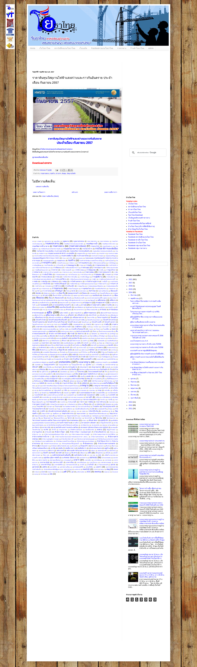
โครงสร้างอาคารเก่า (38, 324)
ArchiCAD (77, 469)
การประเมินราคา (111, 277)
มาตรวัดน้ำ (86, 388)
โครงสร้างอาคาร (110, 322)
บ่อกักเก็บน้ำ (95, 354)
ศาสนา (84, 420)
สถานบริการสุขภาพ (63, 423)
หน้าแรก (75, 192)
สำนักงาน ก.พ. (36, 434)
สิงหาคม (134, 385)
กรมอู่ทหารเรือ (81, 253)
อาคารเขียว (88, 460)
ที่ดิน (34, 350)
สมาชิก (46, 429)
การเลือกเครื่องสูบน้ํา (60, 284)
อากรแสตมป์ (67, 460)
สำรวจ (34, 446)
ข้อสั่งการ (54, 293)
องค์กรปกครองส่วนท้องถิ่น (61, 455)
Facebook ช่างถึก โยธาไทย (138, 240)
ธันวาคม (134, 295)
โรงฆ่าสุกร (49, 406)
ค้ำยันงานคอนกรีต (92, 309)
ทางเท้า (67, 347)
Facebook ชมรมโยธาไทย (102, 48)
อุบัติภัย (44, 467)
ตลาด (57, 338)
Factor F (50, 472)
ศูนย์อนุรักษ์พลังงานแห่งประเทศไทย (44, 423)
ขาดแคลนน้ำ (93, 293)
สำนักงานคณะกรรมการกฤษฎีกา (81, 434)
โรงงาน (57, 406)
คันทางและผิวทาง (100, 307)
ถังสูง (100, 343)
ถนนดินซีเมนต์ (111, 340)
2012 (131, 405)
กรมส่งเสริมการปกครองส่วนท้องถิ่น (103, 251)
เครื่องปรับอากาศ (40, 317)
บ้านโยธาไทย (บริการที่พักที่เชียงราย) (141, 226)
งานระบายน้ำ (105, 327)
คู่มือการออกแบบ (90, 313)
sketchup (97, 472)
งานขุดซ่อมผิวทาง (78, 324)
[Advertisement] (94, 217)
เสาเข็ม (53, 448)
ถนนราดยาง (45, 343)
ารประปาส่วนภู (67, 469)
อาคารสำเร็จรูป (46, 464)
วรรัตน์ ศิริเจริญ (93, 411)
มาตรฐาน (84, 385)
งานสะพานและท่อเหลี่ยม (49, 329)
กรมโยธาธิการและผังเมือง (106, 248)
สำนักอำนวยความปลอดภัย (106, 443)
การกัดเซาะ (71, 263)
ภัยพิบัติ (41, 383)
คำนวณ (68, 309)
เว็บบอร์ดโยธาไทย (134, 212)
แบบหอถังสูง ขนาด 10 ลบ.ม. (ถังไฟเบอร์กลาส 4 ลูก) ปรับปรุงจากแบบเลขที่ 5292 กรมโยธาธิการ (151, 556)
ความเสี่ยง (108, 305)
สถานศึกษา (76, 423)
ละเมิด (92, 409)
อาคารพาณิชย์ (44, 462)
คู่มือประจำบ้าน (38, 315)
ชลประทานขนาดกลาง (67, 331)
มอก (39, 385)
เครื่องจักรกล (81, 315)
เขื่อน (50, 298)
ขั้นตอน (84, 293)
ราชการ (82, 402)
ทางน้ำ (74, 347)
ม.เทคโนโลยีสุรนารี (108, 383)
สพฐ (103, 425)
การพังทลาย (54, 281)
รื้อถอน (86, 404)
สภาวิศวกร (35, 427)
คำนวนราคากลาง (79, 309)
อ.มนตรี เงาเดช (36, 457)
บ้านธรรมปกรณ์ (73, 357)
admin (151, 48)
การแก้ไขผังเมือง (48, 265)
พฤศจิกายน (135, 298)
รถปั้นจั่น (115, 390)
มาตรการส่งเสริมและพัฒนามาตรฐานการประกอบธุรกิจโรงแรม (60, 385)
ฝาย (100, 376)
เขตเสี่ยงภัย (96, 295)
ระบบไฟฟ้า (111, 395)
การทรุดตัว (108, 274)
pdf (65, 472)
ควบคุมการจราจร (76, 302)
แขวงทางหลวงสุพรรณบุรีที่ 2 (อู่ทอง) (97, 298)
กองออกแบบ (61, 260)
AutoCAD (86, 469)
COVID (96, 469)
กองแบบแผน (79, 258)
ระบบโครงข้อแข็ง (113, 393)
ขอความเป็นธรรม (103, 291)
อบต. (94, 455)
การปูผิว (94, 279)
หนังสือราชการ (70, 448)
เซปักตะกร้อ (103, 333)
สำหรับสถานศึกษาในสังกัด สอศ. (60, 446)
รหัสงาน (36, 393)
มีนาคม (133, 395)
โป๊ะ (106, 371)
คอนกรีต (51, 307)
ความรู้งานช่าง (95, 305)
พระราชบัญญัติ (65, 378)
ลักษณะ (110, 409)
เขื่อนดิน (69, 298)
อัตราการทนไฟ (42, 460)
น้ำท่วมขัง (63, 352)
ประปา (35, 367)
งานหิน (66, 329)
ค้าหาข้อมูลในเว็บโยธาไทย (138, 229)
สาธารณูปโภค (37, 432)
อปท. (99, 455)
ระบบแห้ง (65, 397)
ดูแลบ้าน (84, 336)
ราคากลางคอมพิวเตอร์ (73, 399)
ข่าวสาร (58, 173)
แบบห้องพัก (114, 362)
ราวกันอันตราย (71, 404)
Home (32, 48)
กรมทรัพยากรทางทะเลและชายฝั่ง (73, 244)
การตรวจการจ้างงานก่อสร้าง (51, 272)
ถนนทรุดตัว (35, 343)
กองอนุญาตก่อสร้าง (48, 260)
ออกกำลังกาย (83, 457)
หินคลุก (67, 453)
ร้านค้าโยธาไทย (137, 48)
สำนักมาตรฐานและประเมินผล (51, 149)
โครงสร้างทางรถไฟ (109, 320)
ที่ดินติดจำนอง (44, 350)
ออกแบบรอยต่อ (106, 457)
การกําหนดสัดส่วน (83, 263)
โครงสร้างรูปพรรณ (38, 322)
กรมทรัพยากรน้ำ (92, 244)
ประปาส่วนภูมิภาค (71, 367)
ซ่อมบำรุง (81, 333)
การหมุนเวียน (81, 286)
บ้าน (52, 357)
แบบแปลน (65, 361)
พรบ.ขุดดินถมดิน (39, 378)
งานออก (90, 329)
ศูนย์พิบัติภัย (114, 420)
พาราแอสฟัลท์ (97, 378)
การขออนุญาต (71, 265)
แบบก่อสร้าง (88, 359)
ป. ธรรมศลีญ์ (98, 364)
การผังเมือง (44, 281)
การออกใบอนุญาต (73, 288)
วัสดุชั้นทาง (56, 413)
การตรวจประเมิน (77, 272)
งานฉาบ (88, 324)
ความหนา (42, 307)
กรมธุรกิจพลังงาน (107, 246)
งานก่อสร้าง (64, 324)
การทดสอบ (98, 274)
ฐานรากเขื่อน (36, 336)
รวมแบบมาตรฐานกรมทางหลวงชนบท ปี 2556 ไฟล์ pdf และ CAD (151, 504)
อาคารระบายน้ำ (58, 462)
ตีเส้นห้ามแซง (55, 340)
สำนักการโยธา (60, 432)
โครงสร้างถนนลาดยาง (93, 320)
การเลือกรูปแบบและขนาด (87, 284)
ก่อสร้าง (52, 173)
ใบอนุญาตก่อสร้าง (49, 364)
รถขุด (99, 390)
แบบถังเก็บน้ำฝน (111, 359)
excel (43, 472)
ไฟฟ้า (85, 381)
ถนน (91, 341)
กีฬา (38, 291)
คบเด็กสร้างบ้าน (44, 302)
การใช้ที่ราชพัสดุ (79, 270)
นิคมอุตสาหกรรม (55, 354)
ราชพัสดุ (90, 402)
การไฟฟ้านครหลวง (76, 281)
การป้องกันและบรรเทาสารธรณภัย (79, 279)
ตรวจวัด (51, 338)
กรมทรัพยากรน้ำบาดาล (40, 246)
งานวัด (114, 327)
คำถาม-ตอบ (59, 309)
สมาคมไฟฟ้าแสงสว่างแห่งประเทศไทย (65, 427)
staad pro (107, 472)
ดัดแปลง (52, 336)
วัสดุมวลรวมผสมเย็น (40, 416)
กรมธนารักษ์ (95, 246)
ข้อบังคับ (38, 293)
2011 (131, 408)
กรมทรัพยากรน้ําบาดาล (108, 244)
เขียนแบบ (40, 298)
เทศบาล (83, 350)
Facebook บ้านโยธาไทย (137, 243)
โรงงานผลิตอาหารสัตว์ (68, 406)
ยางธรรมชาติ (73, 390)
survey (36, 474)
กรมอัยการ (42, 253)
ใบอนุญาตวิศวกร (63, 364)
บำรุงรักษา (76, 359)
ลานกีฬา (42, 411)
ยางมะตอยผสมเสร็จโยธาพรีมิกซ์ (139, 223)
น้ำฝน (103, 352)
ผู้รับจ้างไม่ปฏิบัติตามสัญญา (42, 376)
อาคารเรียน (70, 462)
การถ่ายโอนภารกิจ (85, 274)
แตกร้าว (85, 340)
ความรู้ (83, 305)
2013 (131, 402)
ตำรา (116, 338)
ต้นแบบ (116, 336)
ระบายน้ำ (89, 397)
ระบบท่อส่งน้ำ (70, 395)
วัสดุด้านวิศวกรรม (68, 413)
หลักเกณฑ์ (60, 450)
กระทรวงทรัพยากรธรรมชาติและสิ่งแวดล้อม (46, 256)
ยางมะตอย (83, 390)
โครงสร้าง (114, 317)
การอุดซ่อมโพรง (86, 288)
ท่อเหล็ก (111, 345)
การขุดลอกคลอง (100, 265)
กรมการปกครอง (104, 241)
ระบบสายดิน (45, 397)
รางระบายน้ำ (72, 402)
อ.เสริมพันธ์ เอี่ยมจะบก (69, 457)
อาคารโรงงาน (93, 462)
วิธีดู (39, 418)
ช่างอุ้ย (72, 333)
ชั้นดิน (94, 331)
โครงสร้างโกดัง (41, 320)
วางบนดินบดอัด (84, 416)
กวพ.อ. (64, 258)
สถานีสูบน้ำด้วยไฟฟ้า (105, 423)
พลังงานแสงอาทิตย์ (78, 378)
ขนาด (73, 291)
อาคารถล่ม (108, 460)
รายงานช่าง (112, 402)
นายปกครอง (36, 352)
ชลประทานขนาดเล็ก (83, 331)
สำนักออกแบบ (88, 443)
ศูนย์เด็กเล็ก (104, 420)
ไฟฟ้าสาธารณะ (108, 381)
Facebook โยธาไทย (135, 234)
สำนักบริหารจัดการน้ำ (67, 439)
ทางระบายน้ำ (82, 347)
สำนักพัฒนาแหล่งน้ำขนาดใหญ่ (65, 441)
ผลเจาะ (50, 374)
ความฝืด (76, 305)
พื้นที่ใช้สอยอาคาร (112, 378)
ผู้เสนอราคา (63, 376)
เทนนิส (77, 350)
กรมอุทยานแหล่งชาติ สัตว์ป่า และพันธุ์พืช (61, 253)
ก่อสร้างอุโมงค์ (109, 260)
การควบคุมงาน (98, 267)
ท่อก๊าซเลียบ (76, 345)
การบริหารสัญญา (85, 277)
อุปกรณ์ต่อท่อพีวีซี (78, 467)
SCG (88, 472)
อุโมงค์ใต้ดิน (89, 467)
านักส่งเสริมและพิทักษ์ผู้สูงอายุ (52, 469)
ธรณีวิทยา (91, 350)
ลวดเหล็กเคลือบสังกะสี (81, 409)
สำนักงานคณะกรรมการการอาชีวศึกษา (104, 434)
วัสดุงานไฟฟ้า (71, 173)
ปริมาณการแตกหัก (53, 369)
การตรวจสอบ (89, 272)
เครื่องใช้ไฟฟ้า (92, 315)
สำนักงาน (112, 432)
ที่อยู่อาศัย (62, 350)
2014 (131, 292)
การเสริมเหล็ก (69, 286)
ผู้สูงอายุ (54, 376)
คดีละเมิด (35, 302)
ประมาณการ (84, 367)
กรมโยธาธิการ (87, 249)
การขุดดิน (89, 265)
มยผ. (33, 385)
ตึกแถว (64, 340)
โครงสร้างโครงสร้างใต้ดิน (77, 320)
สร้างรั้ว (54, 429)
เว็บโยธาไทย (44, 48)
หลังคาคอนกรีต (102, 450)
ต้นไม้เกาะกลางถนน (40, 338)
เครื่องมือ (66, 317)
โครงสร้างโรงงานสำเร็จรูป (56, 322)
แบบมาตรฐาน (84, 362)
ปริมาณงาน (65, 369)
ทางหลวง (99, 347)
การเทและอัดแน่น (46, 277)
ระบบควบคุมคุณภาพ (85, 393)
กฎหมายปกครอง (78, 241)
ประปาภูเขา (58, 367)
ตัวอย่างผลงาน (101, 338)
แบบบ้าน (52, 362)
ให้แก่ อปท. (46, 455)
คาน (44, 309)
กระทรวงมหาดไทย (82, 256)
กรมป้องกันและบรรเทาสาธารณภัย (51, 249)
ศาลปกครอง (73, 420)
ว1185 (72, 411)
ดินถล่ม (77, 336)
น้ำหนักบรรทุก (43, 354)
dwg (108, 469)
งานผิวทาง (78, 327)
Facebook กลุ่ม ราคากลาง (137, 248)
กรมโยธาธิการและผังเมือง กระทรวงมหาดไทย (51, 251)
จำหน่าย (98, 329)
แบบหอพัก (38, 364)
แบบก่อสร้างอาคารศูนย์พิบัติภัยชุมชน (143, 350)
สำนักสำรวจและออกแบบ (51, 443)
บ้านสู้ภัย (48, 359)
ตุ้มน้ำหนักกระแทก (75, 340)
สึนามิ (107, 446)
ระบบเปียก (102, 395)
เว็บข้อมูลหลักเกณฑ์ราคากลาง (139, 218)
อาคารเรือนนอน (81, 462)
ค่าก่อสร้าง (110, 307)
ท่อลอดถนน (102, 345)
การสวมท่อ (48, 286)
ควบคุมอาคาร (101, 303)
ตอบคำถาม (85, 338)
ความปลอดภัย (43, 305)
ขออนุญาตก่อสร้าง (74, 293)
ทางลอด (91, 347)
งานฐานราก (97, 324)
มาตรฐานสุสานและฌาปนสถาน (71, 388)
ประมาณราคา (96, 367)
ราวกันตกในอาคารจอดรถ (56, 404)
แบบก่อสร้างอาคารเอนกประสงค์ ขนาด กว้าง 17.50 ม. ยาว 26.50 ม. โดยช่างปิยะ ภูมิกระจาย (152, 575)
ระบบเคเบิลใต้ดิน (100, 393)
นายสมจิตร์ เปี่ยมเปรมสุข (50, 352)
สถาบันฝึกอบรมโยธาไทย (64, 48)
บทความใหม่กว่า (39, 192)
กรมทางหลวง (67, 149)
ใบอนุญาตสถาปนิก (76, 364)
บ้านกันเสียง (61, 357)
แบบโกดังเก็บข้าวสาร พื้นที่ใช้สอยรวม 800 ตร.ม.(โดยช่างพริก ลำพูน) (151, 539)
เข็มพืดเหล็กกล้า (107, 295)
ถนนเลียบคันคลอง (68, 343)
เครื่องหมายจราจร (78, 317)
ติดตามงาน (46, 340)
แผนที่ (82, 376)
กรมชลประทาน (52, 243)
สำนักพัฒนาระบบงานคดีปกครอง (43, 441)
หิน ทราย (74, 453)
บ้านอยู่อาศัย (57, 359)
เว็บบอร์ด (83, 48)
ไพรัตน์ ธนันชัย (49, 381)
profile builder (80, 472)
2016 (131, 286)
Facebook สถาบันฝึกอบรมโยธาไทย (141, 237)
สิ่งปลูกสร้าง (84, 446)
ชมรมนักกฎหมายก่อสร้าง (39, 331)
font (56, 472)
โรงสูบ (59, 409)
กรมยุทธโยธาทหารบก (71, 249)
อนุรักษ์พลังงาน (79, 455)
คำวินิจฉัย (103, 309)
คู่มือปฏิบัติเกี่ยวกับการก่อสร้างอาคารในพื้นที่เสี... (147, 354)
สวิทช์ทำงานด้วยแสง (76, 429)
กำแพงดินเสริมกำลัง (100, 288)
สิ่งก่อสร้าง (75, 446)
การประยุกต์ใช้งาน (60, 279)
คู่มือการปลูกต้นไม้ (76, 313)
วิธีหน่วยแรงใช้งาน (59, 418)
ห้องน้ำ (53, 453)
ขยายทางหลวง (82, 291)
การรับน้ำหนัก (45, 284)
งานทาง (115, 324)
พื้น (104, 378)
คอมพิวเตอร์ (89, 307)
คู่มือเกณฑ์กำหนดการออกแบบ (109, 313)
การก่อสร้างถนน (61, 263)
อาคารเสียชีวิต (58, 464)
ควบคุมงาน (87, 303)
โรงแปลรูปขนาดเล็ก (108, 406)
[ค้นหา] (147, 152)
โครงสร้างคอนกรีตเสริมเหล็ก (57, 320)
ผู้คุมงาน (103, 374)
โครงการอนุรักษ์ (102, 317)
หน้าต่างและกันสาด (95, 448)
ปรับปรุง (42, 369)
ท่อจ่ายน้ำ (94, 345)
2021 (131, 279)
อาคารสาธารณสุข (106, 462)
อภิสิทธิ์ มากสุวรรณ (110, 455)
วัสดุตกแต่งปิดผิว (81, 413)
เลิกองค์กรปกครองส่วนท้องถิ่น (57, 411)
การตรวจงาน (66, 272)
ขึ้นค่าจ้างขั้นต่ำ (57, 295)
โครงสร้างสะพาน (73, 322)
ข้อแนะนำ (114, 291)
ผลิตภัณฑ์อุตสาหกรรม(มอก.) (64, 374)
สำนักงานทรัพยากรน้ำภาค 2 (41, 436)
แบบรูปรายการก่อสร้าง (101, 362)
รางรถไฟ (62, 402)
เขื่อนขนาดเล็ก (59, 298)
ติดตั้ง (36, 341)
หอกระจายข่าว (36, 453)
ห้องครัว (45, 453)
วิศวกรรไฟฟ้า (88, 418)
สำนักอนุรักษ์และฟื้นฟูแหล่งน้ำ (70, 443)
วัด (111, 411)
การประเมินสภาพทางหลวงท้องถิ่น (41, 279)
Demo (102, 469)
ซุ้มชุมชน (94, 333)
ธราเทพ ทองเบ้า (103, 350)
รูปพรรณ (100, 404)
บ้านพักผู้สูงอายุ (106, 357)
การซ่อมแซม (91, 270)
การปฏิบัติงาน (97, 277)
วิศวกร (69, 418)
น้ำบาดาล (93, 352)
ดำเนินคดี (60, 336)
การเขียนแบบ (57, 267)
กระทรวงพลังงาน (67, 256)
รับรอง (52, 399)
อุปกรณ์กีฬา (53, 467)
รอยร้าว (73, 393)
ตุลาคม (133, 379)
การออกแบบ (57, 288)
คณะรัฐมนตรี (91, 300)
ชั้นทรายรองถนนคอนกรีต (106, 331)
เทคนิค (70, 350)
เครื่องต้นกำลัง (103, 315)
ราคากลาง (121, 48)
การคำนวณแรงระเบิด (112, 267)
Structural (115, 472)
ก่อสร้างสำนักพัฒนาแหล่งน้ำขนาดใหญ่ (91, 260)
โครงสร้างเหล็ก (97, 322)
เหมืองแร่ (82, 453)
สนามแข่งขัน (95, 425)
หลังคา (93, 450)
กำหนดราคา (112, 288)
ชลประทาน (53, 331)
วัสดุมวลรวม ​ (113, 413)
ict (60, 472)
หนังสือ (60, 448)
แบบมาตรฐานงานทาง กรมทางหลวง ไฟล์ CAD (149, 425)
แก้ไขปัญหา (58, 291)
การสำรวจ (57, 286)
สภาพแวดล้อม (112, 425)
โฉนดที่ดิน (106, 329)
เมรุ (35, 390)
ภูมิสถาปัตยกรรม (94, 383)
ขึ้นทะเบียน (67, 295)
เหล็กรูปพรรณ (99, 453)
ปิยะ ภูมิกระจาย (43, 371)
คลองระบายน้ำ (64, 302)
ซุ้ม (88, 333)
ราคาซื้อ (110, 399)
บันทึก (46, 357)
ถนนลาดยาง (56, 343)
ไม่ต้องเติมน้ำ (57, 390)
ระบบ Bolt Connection (76, 397)
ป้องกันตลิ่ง (103, 369)
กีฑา (33, 291)
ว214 (77, 411)
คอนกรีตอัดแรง (78, 307)
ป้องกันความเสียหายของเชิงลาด (88, 369)
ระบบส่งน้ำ (35, 397)
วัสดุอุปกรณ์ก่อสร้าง (72, 416)
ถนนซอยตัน (101, 340)
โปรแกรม (80, 372)
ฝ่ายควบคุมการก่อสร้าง (111, 376)
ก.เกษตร (39, 241)
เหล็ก (89, 453)
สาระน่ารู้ (48, 432)
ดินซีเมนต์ (69, 336)
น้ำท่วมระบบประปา (73, 352)
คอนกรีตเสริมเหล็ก (65, 307)
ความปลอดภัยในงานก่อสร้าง (62, 305)
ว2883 (84, 411)
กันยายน (134, 382)
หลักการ (51, 450)
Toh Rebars (44, 474)
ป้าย (111, 369)
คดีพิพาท (112, 300)
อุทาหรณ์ (35, 467)
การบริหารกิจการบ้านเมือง (69, 277)
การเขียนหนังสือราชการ (71, 267)
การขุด (81, 265)
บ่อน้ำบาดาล (105, 354)
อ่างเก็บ (82, 464)
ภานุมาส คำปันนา (68, 383)
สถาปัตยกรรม (85, 425)
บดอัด (74, 354)
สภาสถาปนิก (46, 427)
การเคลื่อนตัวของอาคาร (41, 270)
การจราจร (54, 270)
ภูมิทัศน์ (84, 383)
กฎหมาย (66, 241)
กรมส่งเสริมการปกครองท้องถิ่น (80, 251)
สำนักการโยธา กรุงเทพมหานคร (80, 432)
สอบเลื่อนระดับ (89, 429)
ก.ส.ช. (70, 258)
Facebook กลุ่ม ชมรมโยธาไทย (139, 245)
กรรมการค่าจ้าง (91, 253)
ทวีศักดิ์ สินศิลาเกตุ (60, 345)
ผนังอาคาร (113, 371)
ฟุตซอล (72, 381)
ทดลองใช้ (50, 345)
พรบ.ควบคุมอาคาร (52, 378)
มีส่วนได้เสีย (114, 388)
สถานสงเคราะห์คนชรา (88, 423)
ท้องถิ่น (84, 345)
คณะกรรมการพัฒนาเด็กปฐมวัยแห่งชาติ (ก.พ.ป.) (71, 300)
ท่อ (69, 345)
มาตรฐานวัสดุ (56, 388)
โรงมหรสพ (51, 409)
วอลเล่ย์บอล (104, 411)
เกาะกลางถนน (47, 291)
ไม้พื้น (65, 390)
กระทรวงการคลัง (113, 253)
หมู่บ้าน (107, 448)
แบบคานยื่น (100, 359)
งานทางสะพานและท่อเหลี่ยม (45, 327)
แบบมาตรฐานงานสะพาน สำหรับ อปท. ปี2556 (146, 347)
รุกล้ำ (92, 404)
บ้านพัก (83, 357)
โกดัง (67, 291)
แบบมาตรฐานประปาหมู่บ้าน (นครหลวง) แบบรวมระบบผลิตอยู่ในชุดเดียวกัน (151, 472)
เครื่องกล (62, 315)
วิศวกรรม (98, 418)
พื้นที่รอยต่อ (37, 381)
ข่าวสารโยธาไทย (134, 209)
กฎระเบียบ (57, 241)
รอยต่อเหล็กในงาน (55, 393)
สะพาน (99, 430)
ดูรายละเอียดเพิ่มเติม (40, 157)
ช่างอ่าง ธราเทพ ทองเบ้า (58, 334)
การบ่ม (57, 277)
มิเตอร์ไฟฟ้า (104, 388)
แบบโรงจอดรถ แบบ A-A (139, 341)
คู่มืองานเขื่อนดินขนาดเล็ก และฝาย (142, 322)
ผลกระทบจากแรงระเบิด (39, 374)
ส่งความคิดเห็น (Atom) (50, 196)
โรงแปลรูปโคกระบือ (39, 409)
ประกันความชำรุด (110, 364)
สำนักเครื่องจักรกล (100, 432)
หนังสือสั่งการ (82, 448)
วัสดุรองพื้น (52, 416)
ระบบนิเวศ (80, 395)
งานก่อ (56, 324)
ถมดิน (79, 343)
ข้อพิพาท (46, 293)
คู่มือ (49, 312)
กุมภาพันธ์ (134, 398)
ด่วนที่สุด (44, 336)
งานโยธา (96, 327)
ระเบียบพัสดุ (105, 397)
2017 (131, 283)
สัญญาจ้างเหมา (111, 429)
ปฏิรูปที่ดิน (88, 364)
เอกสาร (98, 467)
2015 (131, 289)
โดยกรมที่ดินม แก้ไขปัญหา (97, 336)
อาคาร (76, 460)
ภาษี (77, 383)
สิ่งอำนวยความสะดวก (97, 446)
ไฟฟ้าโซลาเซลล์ (96, 381)
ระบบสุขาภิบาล (56, 397)
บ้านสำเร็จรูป (40, 359)
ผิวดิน (76, 374)
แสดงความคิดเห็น (42, 187)
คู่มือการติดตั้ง (64, 313)
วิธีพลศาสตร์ (46, 418)
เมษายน (134, 392)
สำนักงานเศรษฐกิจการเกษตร (50, 439)
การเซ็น (101, 270)
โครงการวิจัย (90, 317)
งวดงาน (48, 324)
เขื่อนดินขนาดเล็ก (79, 298)
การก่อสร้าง (46, 263)
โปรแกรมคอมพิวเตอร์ (95, 371)
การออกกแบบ (45, 288)
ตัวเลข (93, 338)
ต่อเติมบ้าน (65, 338)
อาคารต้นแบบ (98, 460)
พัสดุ (88, 378)
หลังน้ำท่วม (112, 450)
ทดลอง (42, 345)
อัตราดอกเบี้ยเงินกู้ (55, 460)
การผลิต (35, 281)
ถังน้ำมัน (93, 343)
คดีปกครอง (102, 300)
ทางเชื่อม (51, 347)
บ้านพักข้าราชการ (94, 357)
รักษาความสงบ (43, 399)
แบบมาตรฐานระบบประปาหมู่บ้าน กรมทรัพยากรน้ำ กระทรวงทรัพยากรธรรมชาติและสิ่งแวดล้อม (151, 521)
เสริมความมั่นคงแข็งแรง (40, 448)
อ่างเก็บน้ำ (90, 464)
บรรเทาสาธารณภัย (84, 354)
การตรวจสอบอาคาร (104, 272)
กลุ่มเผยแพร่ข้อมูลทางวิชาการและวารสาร (45, 258)
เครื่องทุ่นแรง (114, 315)
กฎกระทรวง (47, 241)
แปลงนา (72, 371)
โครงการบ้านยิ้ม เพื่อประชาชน (150, 488)
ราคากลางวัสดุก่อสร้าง (90, 399)
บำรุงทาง (67, 359)
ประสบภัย (107, 367)
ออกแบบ (93, 457)
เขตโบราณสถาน (85, 295)
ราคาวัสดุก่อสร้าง (51, 402)
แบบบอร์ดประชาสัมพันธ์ (39, 362)
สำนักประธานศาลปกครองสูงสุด (85, 439)
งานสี (60, 329)
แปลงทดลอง (63, 371)
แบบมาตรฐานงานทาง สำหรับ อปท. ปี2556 (145, 344)
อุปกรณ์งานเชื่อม (65, 467)
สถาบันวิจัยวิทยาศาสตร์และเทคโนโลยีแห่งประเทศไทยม (62, 425)
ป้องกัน (73, 369)
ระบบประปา (91, 395)
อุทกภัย (113, 464)
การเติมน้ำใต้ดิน (47, 274)
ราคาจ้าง (102, 399)
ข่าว (39, 295)
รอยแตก (66, 393)
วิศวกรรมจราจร (111, 418)
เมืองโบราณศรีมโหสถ (45, 390)
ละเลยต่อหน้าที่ (101, 409)
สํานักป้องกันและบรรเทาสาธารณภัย (107, 439)
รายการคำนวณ (101, 402)
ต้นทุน (64, 173)
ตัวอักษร (110, 338)
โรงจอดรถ (96, 406)
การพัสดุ (64, 281)
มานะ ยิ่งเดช (95, 388)
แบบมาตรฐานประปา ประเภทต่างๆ (151, 441)
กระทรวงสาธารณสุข (97, 256)
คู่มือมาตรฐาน (51, 315)
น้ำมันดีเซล (110, 352)
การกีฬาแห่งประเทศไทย (99, 263)
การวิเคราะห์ (113, 284)
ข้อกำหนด (92, 291)
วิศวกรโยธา (78, 418)
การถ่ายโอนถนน (72, 274)
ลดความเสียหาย (67, 409)
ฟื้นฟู (65, 381)
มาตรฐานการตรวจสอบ (100, 385)
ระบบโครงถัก (38, 395)
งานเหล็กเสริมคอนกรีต (78, 329)
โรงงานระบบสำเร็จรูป (84, 406)
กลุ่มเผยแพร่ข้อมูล (111, 256)
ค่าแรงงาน (51, 309)
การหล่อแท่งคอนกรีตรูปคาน (95, 286)
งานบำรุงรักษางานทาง (64, 327)
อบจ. (88, 455)
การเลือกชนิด (73, 284)
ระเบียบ (97, 397)
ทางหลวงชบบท (111, 347)
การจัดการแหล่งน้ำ (66, 270)
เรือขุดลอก (108, 404)
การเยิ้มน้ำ (105, 281)
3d (33, 241)
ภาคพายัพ (49, 383)
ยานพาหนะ (92, 390)
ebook (116, 469)
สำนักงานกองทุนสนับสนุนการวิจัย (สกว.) (56, 434)
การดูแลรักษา (110, 270)
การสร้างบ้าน (38, 286)
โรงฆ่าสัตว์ (39, 406)
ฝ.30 (95, 376)
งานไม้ (88, 327)
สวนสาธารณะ (63, 429)
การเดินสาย (36, 272)
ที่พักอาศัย (53, 350)
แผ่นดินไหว (73, 376)
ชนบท (113, 329)
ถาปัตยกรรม (108, 343)
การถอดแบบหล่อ (60, 274)
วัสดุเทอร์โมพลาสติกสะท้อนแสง (98, 413)
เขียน (116, 295)
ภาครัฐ (57, 383)
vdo (51, 474)
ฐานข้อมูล (113, 333)
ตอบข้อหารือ (75, 338)
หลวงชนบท (42, 450)
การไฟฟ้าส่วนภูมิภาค (92, 281)
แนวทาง (65, 354)
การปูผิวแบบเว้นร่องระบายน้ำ (107, 279)
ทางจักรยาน (42, 347)
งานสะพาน (35, 329)
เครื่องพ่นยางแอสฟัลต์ (54, 317)
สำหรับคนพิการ (44, 446)
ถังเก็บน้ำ (86, 343)
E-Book (37, 472)
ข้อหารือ (62, 293)
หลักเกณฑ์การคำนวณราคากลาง (77, 450)
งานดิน (106, 324)
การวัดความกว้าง (102, 284)
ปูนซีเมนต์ (54, 371)
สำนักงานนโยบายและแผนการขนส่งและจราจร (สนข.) (71, 436)
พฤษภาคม (135, 388)
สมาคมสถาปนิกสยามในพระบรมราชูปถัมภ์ (94, 427)
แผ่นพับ (88, 376)
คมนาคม (54, 302)
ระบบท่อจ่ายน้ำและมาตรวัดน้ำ (54, 395)
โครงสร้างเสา (85, 322)
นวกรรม (113, 350)
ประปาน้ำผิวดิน (47, 367)
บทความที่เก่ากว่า (110, 192)
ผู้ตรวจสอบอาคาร (113, 374)
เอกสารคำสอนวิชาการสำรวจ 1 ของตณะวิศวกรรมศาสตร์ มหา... (144, 331)
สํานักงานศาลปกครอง (97, 436)
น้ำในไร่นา (84, 352)
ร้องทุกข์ (44, 393)
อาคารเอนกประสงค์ (71, 464)
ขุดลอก (75, 295)
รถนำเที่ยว (107, 390)
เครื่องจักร (71, 315)
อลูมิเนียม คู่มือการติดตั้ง (51, 457)
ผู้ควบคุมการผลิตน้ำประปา (89, 374)
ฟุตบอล (79, 381)
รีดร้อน (80, 404)
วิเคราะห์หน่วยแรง (106, 416)
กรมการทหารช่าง (92, 241)
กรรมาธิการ (102, 253)
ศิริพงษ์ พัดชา (93, 420)
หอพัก (60, 453)
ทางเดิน (59, 347)
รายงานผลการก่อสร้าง (39, 404)
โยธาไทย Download (135, 215)
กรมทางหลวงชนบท (77, 246)
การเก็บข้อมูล (112, 263)
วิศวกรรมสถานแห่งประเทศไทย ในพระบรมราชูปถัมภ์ (49, 420)
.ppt (72, 472)
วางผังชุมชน (95, 416)
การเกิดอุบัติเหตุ (36, 265)
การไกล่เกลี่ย (59, 265)
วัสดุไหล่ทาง (60, 416)
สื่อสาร (114, 446)
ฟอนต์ (59, 381)
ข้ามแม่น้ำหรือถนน (105, 293)
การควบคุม (85, 268)
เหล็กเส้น (108, 453)
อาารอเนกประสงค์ (102, 464)
